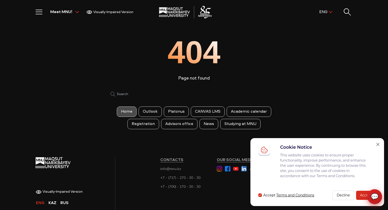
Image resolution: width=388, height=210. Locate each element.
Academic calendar (249, 112)
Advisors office (179, 124)
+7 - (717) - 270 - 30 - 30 (180, 177)
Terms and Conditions (295, 195)
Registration (143, 124)
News (209, 124)
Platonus (176, 112)
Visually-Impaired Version (109, 12)
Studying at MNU (240, 124)
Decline (343, 195)
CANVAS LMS (207, 112)
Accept (366, 195)
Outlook (150, 112)
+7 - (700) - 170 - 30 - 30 (180, 186)
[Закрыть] (378, 144)
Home (126, 112)
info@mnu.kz (170, 169)
